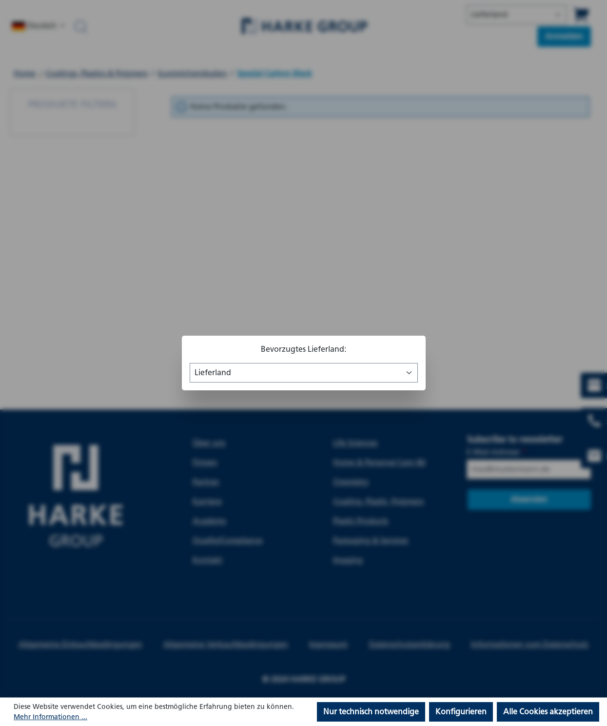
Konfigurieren (461, 711)
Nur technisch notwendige (371, 711)
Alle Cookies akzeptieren (548, 711)
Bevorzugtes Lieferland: (303, 349)
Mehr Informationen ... (50, 717)
